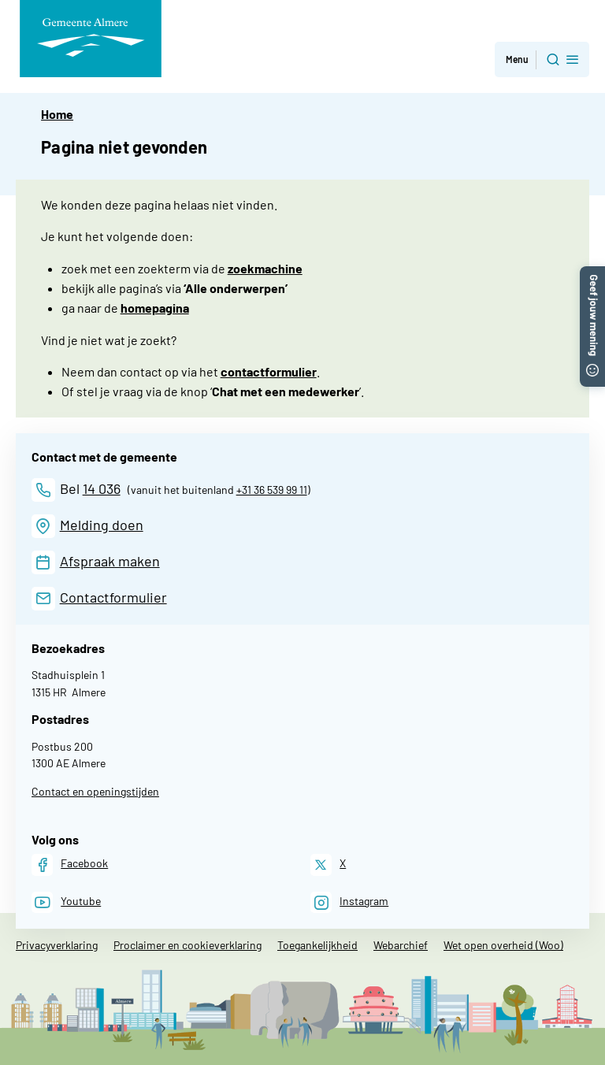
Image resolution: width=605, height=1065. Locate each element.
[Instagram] (349, 902)
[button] (592, 273)
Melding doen (101, 524)
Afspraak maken (110, 561)
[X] (328, 864)
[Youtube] (66, 902)
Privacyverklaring (57, 945)
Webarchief (400, 945)
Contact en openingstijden (95, 791)
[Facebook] (70, 864)
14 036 (102, 488)
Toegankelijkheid (317, 945)
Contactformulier (113, 597)
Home (57, 113)
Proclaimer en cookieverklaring (187, 945)
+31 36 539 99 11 (271, 489)
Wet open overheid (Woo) (503, 945)
